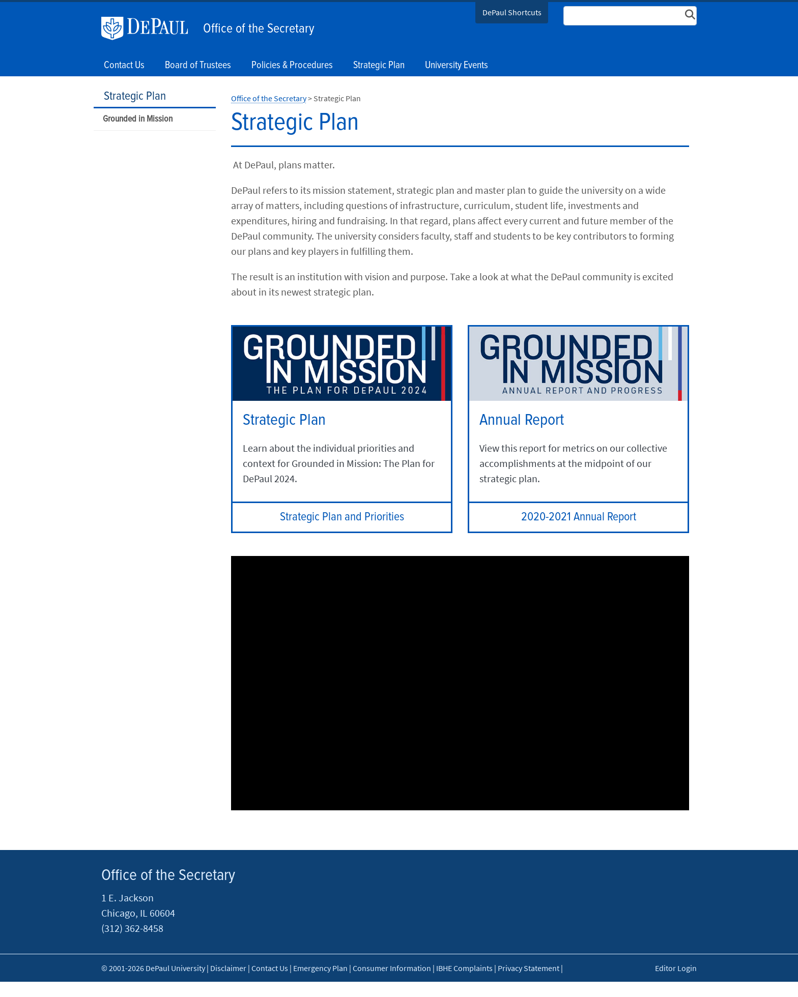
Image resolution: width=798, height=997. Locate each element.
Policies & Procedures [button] (292, 65)
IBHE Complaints (464, 968)
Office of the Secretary (259, 29)
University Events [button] (456, 65)
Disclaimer (228, 968)
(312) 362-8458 (132, 928)
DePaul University (149, 28)
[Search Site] (630, 15)
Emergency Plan (320, 968)
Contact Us (124, 65)
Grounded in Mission (138, 119)
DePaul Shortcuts (512, 12)
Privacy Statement (528, 968)
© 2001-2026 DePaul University (153, 968)
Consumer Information (392, 968)
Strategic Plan (135, 96)
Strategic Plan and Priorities (342, 517)
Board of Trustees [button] (198, 65)
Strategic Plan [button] (379, 65)
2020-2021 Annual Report (578, 517)
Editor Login (676, 968)
